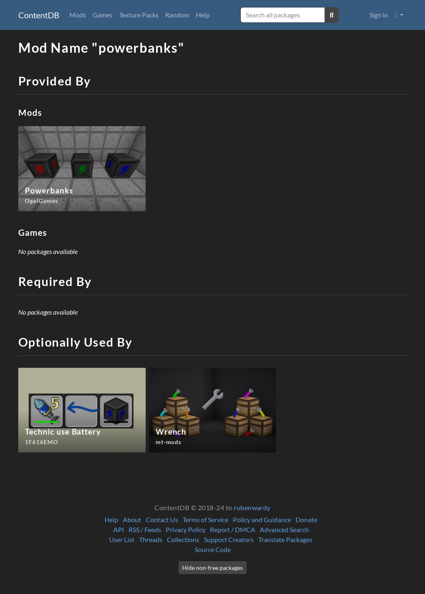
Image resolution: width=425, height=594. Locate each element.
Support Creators (229, 539)
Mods (77, 15)
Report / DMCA (232, 529)
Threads (150, 539)
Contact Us (162, 519)
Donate (306, 519)
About (132, 519)
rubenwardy (252, 507)
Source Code (213, 549)
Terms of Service (205, 519)
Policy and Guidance (262, 519)
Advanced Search (284, 529)
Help (203, 15)
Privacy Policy (185, 529)
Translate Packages (285, 539)
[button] (399, 15)
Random (177, 15)
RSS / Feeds (145, 529)
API (118, 529)
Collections (183, 539)
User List (121, 539)
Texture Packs (139, 15)
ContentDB (38, 15)
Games (102, 15)
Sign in (378, 15)
